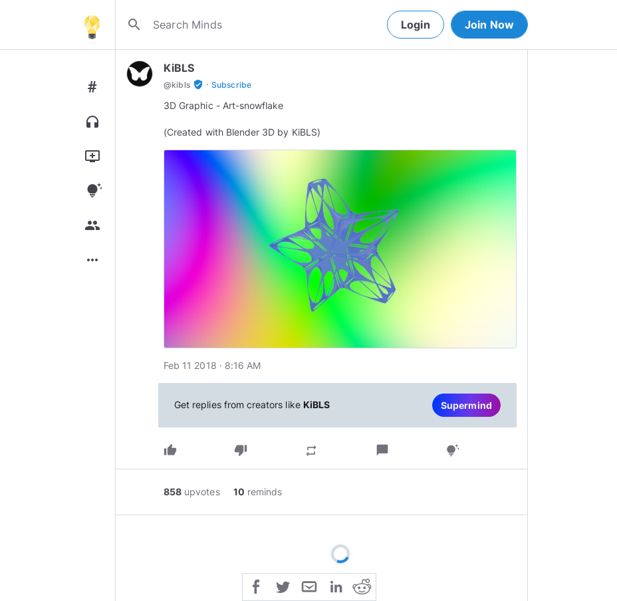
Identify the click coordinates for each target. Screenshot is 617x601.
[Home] (91, 25)
